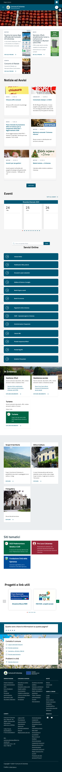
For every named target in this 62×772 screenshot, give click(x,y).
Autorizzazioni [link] (21, 691)
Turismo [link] (34, 699)
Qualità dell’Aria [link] (50, 706)
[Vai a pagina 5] (34, 612)
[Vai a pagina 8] (35, 230)
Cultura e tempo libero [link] (24, 695)
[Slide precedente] (4, 601)
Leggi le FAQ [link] (21, 718)
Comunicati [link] (49, 685)
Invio (46, 243)
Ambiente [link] (20, 685)
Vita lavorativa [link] (36, 701)
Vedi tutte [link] (31, 185)
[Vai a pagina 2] (24, 230)
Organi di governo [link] (8, 682)
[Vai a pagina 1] (22, 230)
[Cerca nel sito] (56, 7)
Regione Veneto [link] (7, 2)
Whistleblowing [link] (36, 722)
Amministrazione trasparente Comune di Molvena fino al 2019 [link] (38, 743)
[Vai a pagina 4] (28, 230)
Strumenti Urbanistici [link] (9, 699)
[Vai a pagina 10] (39, 230)
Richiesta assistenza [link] (23, 728)
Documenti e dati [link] (8, 697)
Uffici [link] (5, 687)
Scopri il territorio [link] (50, 702)
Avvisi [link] (47, 687)
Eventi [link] (48, 698)
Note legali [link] (35, 730)
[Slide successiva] (57, 601)
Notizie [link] (48, 682)
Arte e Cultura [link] (50, 700)
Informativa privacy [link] (37, 728)
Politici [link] (5, 691)
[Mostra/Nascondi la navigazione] (3, 7)
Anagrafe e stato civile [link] (24, 687)
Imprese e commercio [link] (37, 687)
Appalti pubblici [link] (22, 689)
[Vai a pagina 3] (26, 230)
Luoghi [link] (48, 695)
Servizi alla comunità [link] (51, 708)
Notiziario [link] (48, 710)
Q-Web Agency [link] (13, 767)
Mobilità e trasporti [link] (37, 689)
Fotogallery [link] (49, 704)
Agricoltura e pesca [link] (23, 682)
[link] (60, 10)
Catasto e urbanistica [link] (23, 693)
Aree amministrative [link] (9, 685)
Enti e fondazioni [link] (8, 689)
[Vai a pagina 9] (37, 230)
